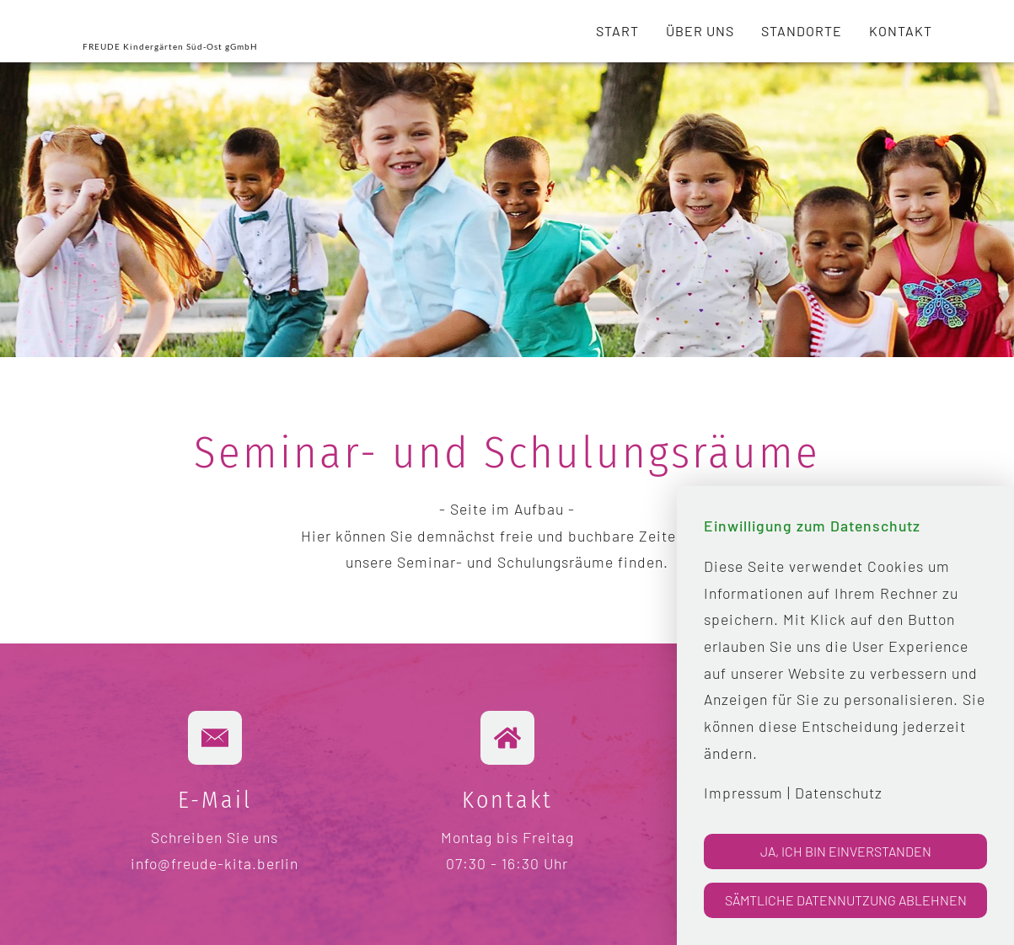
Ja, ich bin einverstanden (845, 851)
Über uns (700, 31)
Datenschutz (839, 792)
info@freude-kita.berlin (214, 863)
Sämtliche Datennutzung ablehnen (846, 900)
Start (617, 31)
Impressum (743, 792)
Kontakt (900, 31)
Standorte (801, 31)
